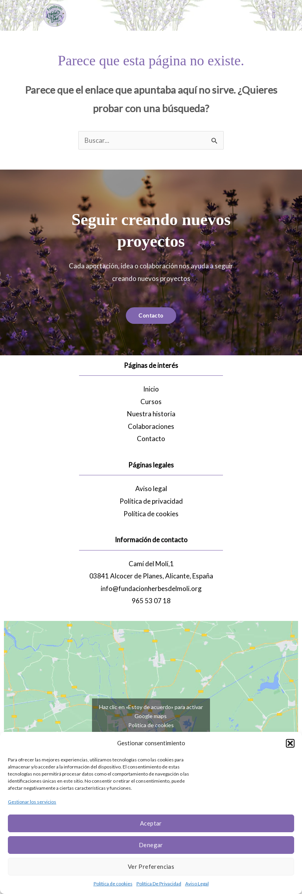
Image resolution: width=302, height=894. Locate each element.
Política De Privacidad (158, 884)
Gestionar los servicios (32, 802)
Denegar (151, 844)
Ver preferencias (151, 866)
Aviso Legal (197, 884)
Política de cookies (113, 884)
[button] (290, 743)
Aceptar (151, 823)
